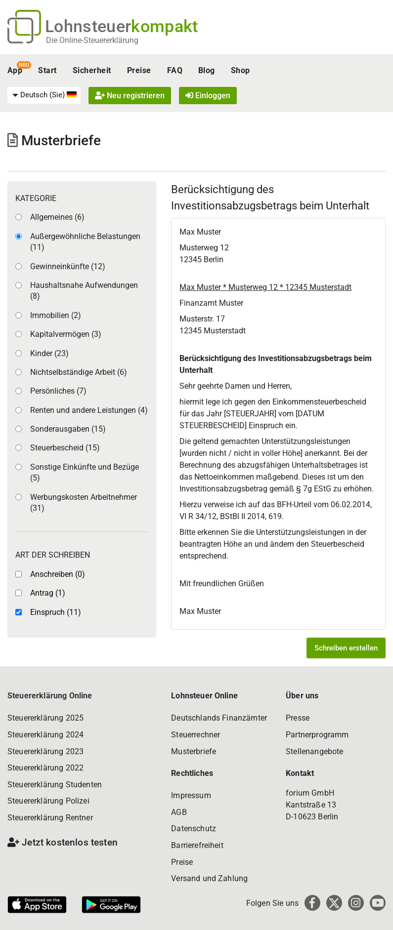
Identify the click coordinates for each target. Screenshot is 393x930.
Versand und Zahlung (209, 878)
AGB (178, 812)
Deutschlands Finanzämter (219, 718)
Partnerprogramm (317, 734)
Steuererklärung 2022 (45, 767)
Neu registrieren (130, 95)
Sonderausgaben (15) (68, 429)
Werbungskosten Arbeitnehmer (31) (83, 502)
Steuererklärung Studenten (54, 784)
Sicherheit (92, 70)
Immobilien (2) (55, 315)
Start (47, 70)
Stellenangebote (314, 751)
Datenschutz (193, 828)
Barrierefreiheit (197, 845)
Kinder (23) (49, 353)
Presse (297, 718)
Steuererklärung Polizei (48, 801)
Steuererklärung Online (49, 695)
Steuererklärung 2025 (45, 718)
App (14, 70)
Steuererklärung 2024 (45, 734)
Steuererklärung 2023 (45, 751)
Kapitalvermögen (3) (65, 334)
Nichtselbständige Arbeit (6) (78, 372)
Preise (139, 70)
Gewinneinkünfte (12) (67, 266)
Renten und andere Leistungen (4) (89, 410)
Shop (240, 70)
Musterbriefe (193, 751)
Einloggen (207, 95)
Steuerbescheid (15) (65, 447)
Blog (206, 70)
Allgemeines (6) (57, 217)
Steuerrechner (195, 734)
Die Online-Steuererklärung (92, 40)
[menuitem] (44, 95)
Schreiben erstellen (346, 648)
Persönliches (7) (58, 391)
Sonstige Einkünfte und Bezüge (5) (84, 472)
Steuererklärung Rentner (50, 817)
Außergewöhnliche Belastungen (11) (85, 242)
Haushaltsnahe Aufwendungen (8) (84, 291)
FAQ (174, 70)
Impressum (191, 795)
